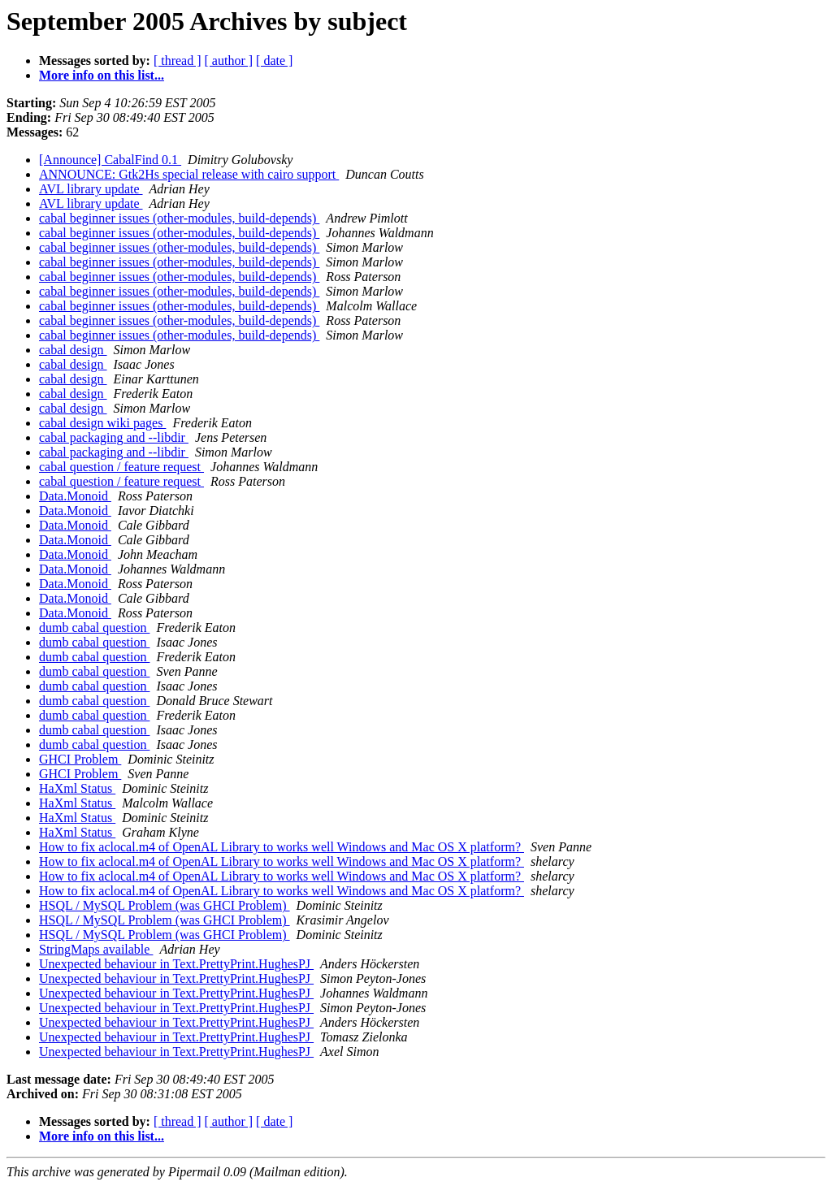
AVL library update (91, 189)
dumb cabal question (94, 627)
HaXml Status (77, 788)
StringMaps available (96, 949)
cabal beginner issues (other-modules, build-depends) (179, 218)
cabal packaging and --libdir (113, 437)
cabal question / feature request (121, 467)
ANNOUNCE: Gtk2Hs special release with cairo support (189, 174)
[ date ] (274, 60)
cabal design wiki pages (102, 423)
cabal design (73, 350)
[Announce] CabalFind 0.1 (110, 160)
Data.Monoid (75, 496)
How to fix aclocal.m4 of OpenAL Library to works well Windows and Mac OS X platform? (281, 847)
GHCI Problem (80, 759)
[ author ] (229, 60)
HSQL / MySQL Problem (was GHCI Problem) (164, 905)
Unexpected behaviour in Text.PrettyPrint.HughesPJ (176, 964)
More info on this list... (101, 75)
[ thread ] (178, 60)
